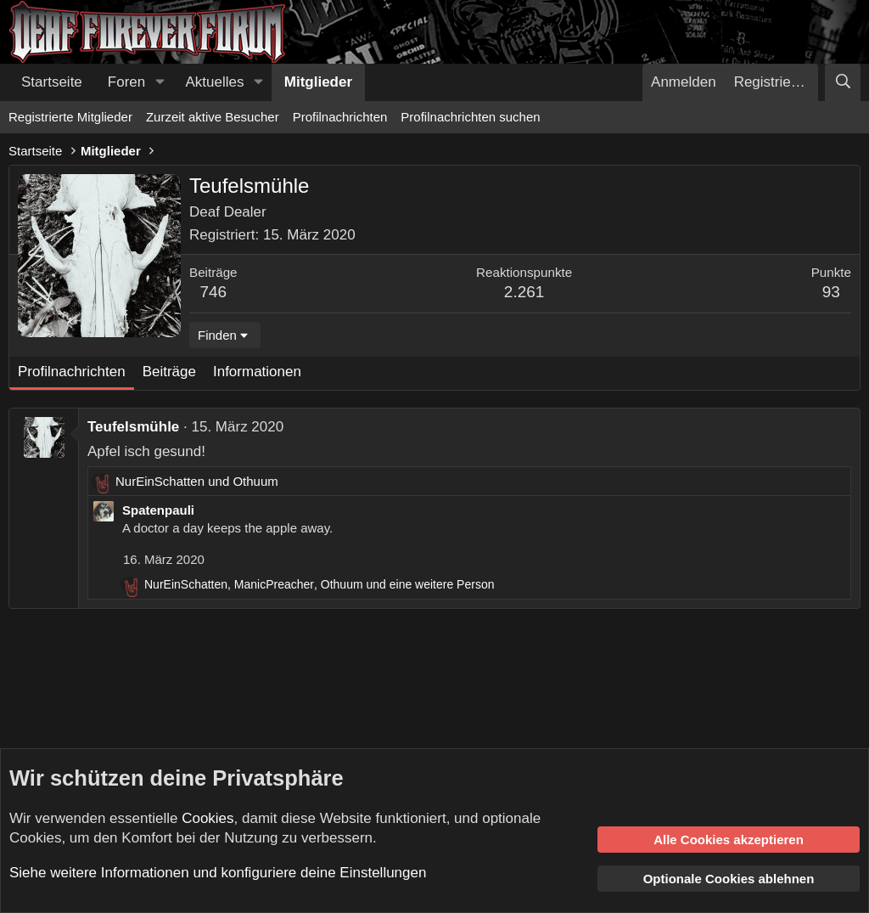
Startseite (51, 82)
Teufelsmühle (133, 427)
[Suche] (843, 82)
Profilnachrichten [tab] (72, 372)
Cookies (207, 818)
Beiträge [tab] (169, 372)
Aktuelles (215, 82)
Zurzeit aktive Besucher (212, 117)
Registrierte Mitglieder (70, 117)
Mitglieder (318, 82)
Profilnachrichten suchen (470, 117)
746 (213, 292)
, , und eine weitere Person (319, 584)
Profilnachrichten (340, 117)
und (196, 481)
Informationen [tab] (257, 372)
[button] (159, 82)
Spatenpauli (158, 510)
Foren (126, 82)
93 (831, 292)
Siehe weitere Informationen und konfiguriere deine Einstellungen (217, 873)
